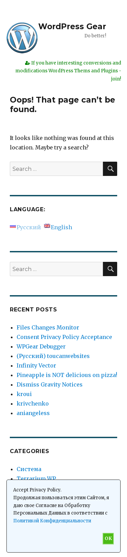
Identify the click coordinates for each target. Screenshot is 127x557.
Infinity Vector (36, 365)
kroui (24, 394)
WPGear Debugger (41, 346)
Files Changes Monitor (48, 327)
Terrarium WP (36, 478)
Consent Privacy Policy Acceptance (64, 337)
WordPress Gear (72, 26)
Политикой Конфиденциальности (52, 521)
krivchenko (33, 403)
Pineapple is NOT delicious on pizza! (67, 375)
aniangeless (33, 413)
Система (29, 469)
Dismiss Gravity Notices (50, 384)
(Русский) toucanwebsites (53, 356)
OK (108, 538)
